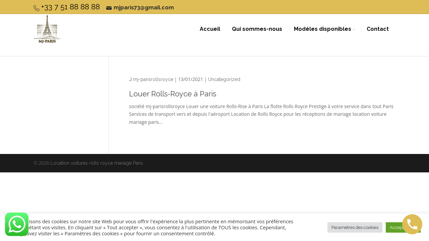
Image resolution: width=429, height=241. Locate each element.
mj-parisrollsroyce (153, 79)
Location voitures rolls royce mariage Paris (97, 163)
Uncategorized (224, 79)
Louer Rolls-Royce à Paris (172, 93)
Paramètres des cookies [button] (354, 227)
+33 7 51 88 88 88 (70, 6)
